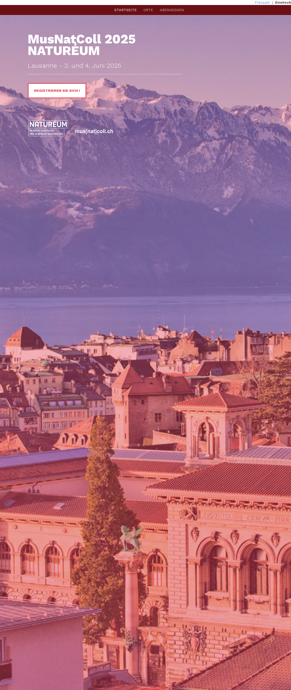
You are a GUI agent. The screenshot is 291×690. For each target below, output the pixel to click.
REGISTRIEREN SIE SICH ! (57, 90)
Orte (148, 10)
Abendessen (172, 10)
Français (262, 2)
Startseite (125, 10)
